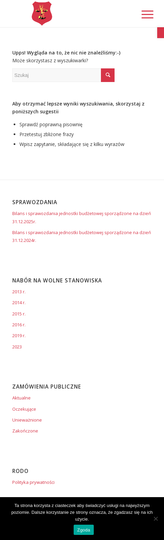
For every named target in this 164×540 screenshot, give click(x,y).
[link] (160, 32)
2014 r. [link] (19, 302)
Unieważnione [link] (27, 420)
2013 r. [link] (19, 292)
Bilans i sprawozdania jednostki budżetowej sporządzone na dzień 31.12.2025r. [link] (81, 217)
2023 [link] (17, 347)
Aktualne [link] (21, 398)
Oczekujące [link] (24, 409)
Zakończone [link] (25, 431)
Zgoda (83, 530)
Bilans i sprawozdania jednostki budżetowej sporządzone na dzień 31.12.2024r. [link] (81, 236)
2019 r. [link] (19, 335)
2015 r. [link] (19, 314)
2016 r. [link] (19, 325)
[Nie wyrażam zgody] (155, 518)
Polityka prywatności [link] (33, 482)
